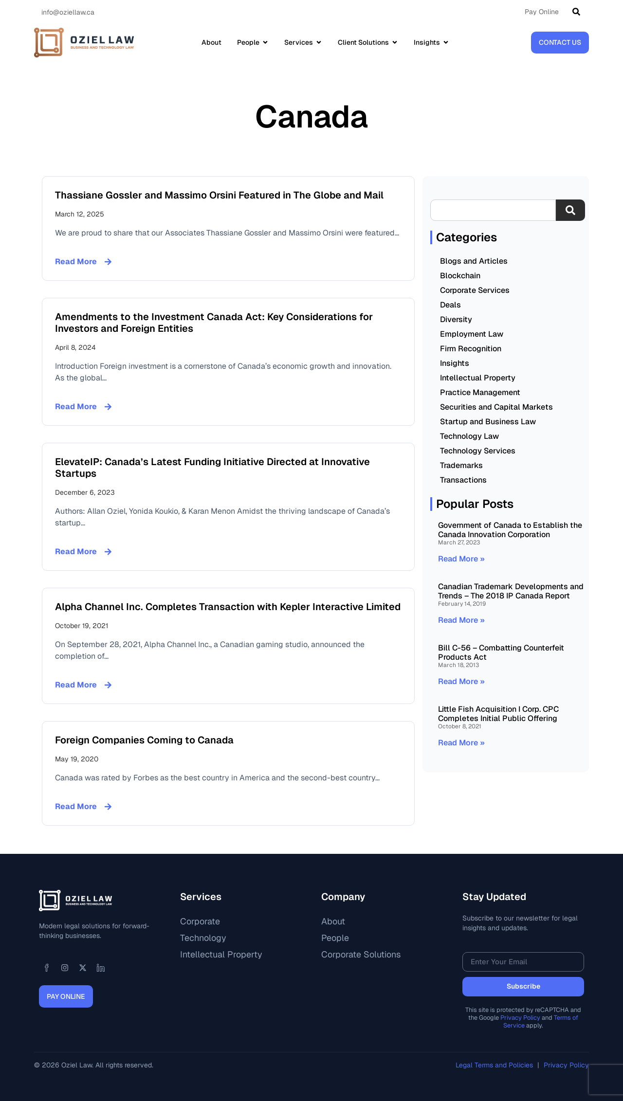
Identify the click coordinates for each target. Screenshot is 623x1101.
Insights (454, 363)
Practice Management (480, 392)
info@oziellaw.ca (67, 12)
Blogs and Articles (474, 261)
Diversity (456, 319)
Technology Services (477, 451)
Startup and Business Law (488, 421)
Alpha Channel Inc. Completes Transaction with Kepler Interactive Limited (228, 606)
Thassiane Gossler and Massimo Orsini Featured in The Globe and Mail (219, 195)
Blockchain (460, 276)
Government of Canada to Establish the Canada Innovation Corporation (510, 530)
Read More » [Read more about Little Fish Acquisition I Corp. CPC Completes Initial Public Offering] (461, 743)
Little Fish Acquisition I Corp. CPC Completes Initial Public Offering (498, 713)
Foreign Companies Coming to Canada (144, 740)
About (333, 921)
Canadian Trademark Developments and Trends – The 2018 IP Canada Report (511, 591)
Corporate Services (475, 290)
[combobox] (493, 210)
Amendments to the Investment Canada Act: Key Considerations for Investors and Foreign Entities (214, 322)
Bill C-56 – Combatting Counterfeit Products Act (501, 652)
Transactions (463, 480)
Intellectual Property (477, 378)
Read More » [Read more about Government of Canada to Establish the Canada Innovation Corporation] (461, 559)
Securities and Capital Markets (496, 407)
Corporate (200, 921)
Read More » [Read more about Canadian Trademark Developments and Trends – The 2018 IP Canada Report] (461, 620)
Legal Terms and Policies (495, 1065)
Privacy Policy (520, 1017)
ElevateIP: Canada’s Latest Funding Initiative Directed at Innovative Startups (212, 467)
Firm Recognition (470, 348)
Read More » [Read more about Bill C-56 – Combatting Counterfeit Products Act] (461, 681)
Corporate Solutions (361, 954)
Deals (450, 305)
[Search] (578, 12)
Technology (203, 937)
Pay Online (542, 11)
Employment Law (471, 334)
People (335, 937)
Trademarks (461, 465)
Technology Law (469, 436)
